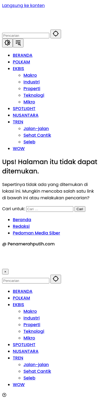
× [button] (5, 272)
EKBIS (18, 305)
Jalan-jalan (36, 365)
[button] (55, 34)
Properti (31, 325)
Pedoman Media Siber (36, 233)
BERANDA (23, 291)
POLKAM (21, 298)
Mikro (29, 338)
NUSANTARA (25, 351)
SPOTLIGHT (24, 345)
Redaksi (21, 226)
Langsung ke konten (23, 5)
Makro (30, 311)
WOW (19, 385)
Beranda (22, 220)
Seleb (29, 378)
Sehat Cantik (37, 371)
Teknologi (33, 331)
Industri (31, 318)
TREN (18, 358)
